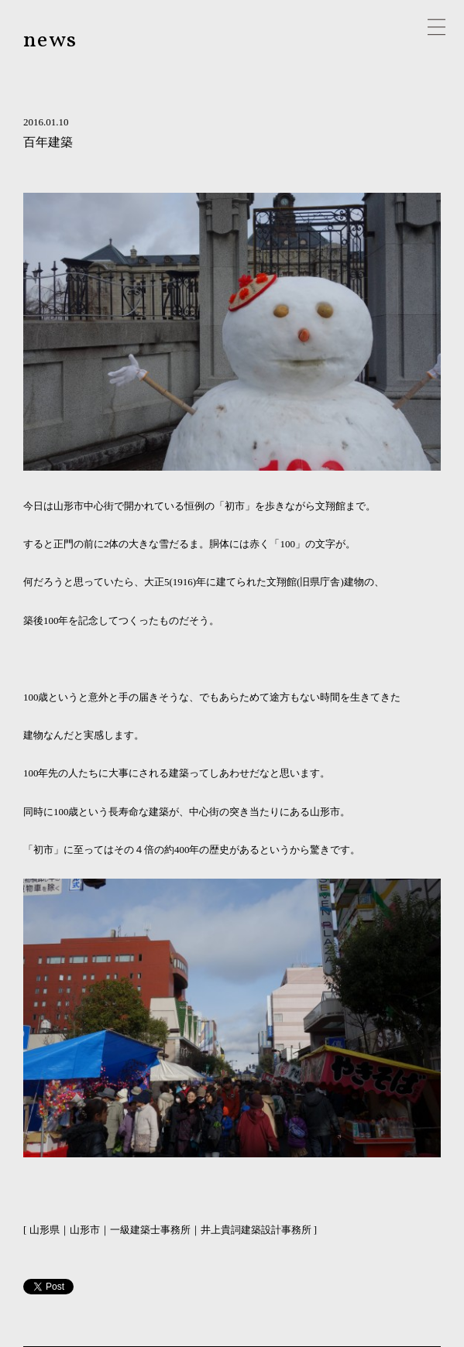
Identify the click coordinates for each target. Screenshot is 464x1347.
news (50, 41)
